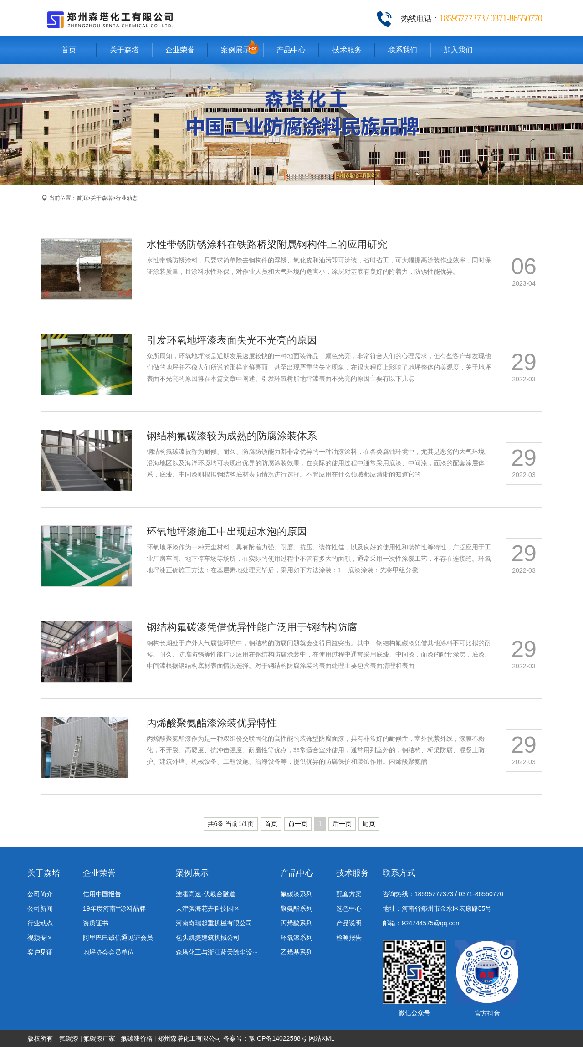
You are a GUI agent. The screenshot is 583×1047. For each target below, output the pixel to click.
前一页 (297, 823)
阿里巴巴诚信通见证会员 (118, 937)
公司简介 (40, 894)
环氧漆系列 (296, 937)
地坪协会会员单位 (108, 952)
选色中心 (349, 908)
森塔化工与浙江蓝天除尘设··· (217, 952)
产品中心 (291, 50)
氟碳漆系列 (296, 894)
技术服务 (347, 50)
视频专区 (40, 937)
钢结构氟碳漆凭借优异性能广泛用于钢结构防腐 (252, 627)
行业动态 (127, 198)
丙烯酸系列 (296, 923)
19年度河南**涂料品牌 (114, 908)
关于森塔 (124, 50)
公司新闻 (40, 908)
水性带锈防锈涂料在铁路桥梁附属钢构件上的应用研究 (267, 244)
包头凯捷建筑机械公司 (208, 937)
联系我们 (402, 50)
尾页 (369, 823)
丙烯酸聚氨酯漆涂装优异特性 (212, 723)
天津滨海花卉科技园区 (208, 908)
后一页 (342, 823)
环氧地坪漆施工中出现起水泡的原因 (227, 531)
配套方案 (349, 894)
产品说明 (349, 923)
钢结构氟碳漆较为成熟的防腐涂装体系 (232, 435)
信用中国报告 (102, 894)
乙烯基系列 (296, 952)
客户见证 (40, 952)
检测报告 (349, 937)
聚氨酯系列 (296, 908)
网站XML (322, 1038)
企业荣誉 (179, 50)
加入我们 (458, 50)
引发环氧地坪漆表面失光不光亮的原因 (232, 340)
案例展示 (235, 50)
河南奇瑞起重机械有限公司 (214, 923)
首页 (68, 50)
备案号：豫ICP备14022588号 (265, 1038)
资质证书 (95, 923)
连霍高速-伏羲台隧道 (205, 894)
